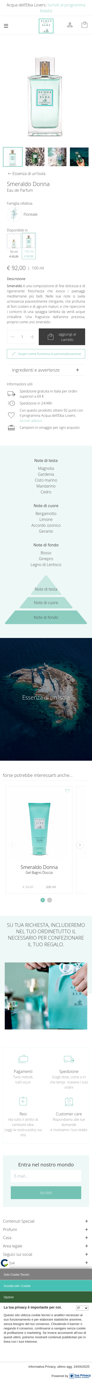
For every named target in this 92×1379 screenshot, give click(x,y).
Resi (23, 1114)
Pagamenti (23, 1071)
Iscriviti (46, 1192)
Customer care (69, 1114)
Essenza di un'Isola (46, 697)
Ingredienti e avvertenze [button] (36, 370)
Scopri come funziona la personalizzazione (46, 354)
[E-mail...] (46, 1176)
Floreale (31, 214)
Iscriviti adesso (31, 420)
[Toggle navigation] (6, 26)
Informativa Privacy (41, 1366)
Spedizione (69, 1071)
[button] (80, 845)
